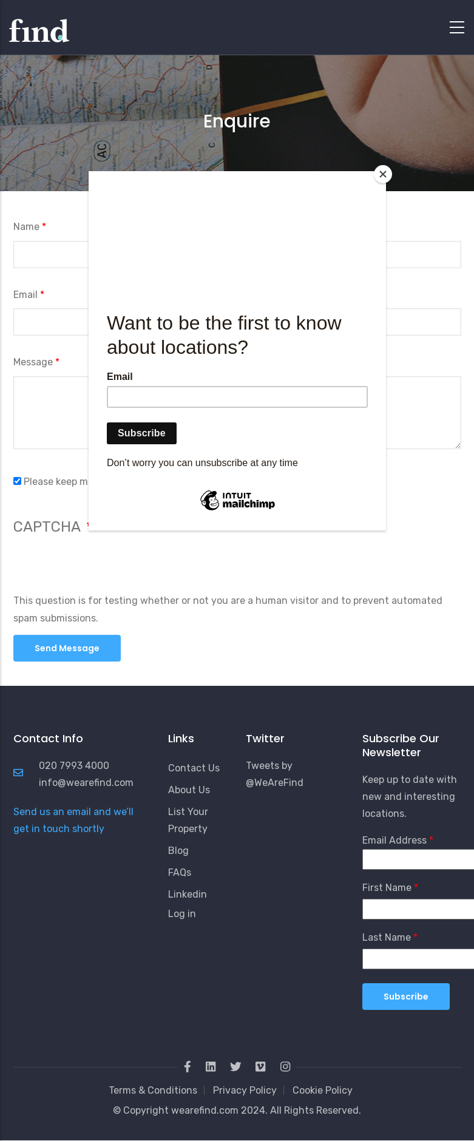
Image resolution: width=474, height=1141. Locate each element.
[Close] (383, 174)
